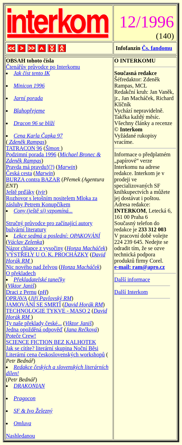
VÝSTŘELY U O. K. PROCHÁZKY (47, 254)
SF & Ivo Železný (33, 411)
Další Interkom (131, 292)
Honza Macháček (85, 248)
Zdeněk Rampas (26, 142)
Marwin (67, 167)
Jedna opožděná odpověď (34, 329)
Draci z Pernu (21, 292)
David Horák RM (83, 304)
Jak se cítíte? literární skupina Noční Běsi (52, 348)
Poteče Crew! (21, 336)
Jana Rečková (81, 329)
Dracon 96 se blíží (34, 123)
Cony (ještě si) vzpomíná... (43, 211)
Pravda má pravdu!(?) (30, 167)
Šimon (53, 148)
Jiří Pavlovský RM (50, 298)
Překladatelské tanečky (39, 279)
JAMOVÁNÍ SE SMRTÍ (33, 304)
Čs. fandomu (157, 48)
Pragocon (24, 398)
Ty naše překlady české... (34, 323)
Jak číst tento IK (32, 73)
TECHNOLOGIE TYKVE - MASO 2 (48, 311)
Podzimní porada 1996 (31, 154)
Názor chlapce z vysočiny (34, 248)
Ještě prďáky (20, 192)
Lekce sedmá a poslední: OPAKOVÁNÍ (57, 236)
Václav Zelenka (25, 242)
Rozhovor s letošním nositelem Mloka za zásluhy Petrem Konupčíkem (51, 201)
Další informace (132, 279)
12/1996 (146, 22)
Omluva (22, 423)
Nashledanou (20, 436)
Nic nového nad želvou (31, 267)
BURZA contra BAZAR (33, 179)
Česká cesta (19, 173)
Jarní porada (28, 98)
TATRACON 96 (24, 148)
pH (43, 292)
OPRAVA (16, 298)
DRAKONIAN (29, 386)
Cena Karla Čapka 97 (38, 136)
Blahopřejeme (29, 111)
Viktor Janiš (21, 286)
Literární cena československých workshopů (55, 354)
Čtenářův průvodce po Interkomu (43, 67)
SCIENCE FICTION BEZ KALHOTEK (51, 342)
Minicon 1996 (29, 86)
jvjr (41, 192)
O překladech (21, 273)
